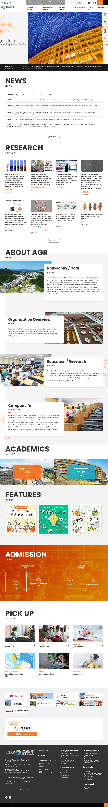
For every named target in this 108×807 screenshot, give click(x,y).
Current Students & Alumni (26, 777)
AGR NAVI (63, 763)
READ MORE (52, 136)
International (102, 7)
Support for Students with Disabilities (93, 775)
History (40, 771)
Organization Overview (31, 8)
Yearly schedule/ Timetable (68, 757)
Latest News (43, 750)
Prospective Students (13, 777)
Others (51, 95)
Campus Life (90, 8)
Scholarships (64, 777)
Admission (64, 758)
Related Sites (87, 788)
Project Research (88, 758)
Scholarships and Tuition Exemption (93, 773)
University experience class (67, 760)
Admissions (33, 95)
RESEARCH (24, 148)
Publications (87, 757)
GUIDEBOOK (105, 19)
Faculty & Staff (26, 781)
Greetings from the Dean (45, 763)
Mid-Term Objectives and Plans (46, 773)
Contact (9, 790)
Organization (42, 764)
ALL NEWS (10, 95)
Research (43, 95)
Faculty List (41, 768)
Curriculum (87, 770)
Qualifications (87, 771)
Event (25, 95)
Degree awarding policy (67, 775)
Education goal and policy (90, 753)
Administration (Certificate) (90, 778)
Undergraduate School (48, 8)
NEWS (16, 81)
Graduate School (62, 8)
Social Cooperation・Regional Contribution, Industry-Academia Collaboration (91, 761)
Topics (18, 95)
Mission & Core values (44, 769)
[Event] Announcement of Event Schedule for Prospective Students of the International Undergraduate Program (45, 119)
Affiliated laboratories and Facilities (70, 755)
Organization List (43, 766)
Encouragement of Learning (68, 761)
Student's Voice (88, 779)
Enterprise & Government (10, 782)
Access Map (24, 790)
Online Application (66, 778)
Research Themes (88, 755)
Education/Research (78, 7)
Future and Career (88, 776)
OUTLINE (105, 34)
